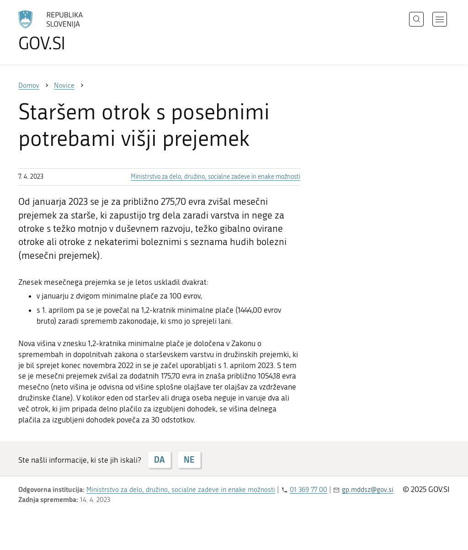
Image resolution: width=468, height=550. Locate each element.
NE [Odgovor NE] (189, 459)
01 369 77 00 (308, 490)
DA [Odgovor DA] (159, 459)
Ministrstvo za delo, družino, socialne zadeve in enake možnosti (215, 177)
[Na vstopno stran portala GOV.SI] (75, 31)
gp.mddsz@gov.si (368, 490)
